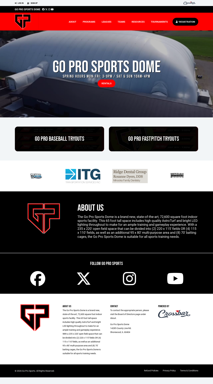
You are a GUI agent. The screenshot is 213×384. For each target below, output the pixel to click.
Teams (121, 21)
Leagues (106, 21)
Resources (138, 21)
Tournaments (159, 21)
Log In (19, 3)
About (72, 21)
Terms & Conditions (189, 370)
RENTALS (106, 83)
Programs (89, 21)
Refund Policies (151, 370)
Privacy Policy (169, 370)
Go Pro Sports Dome (27, 9)
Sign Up (32, 3)
